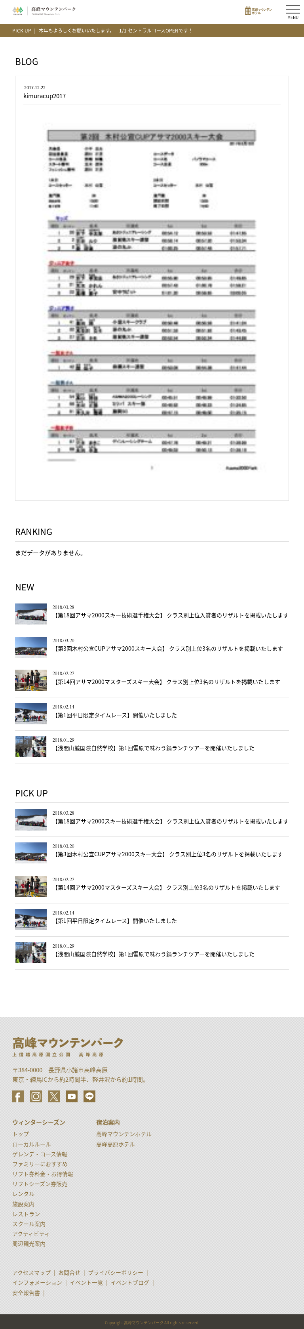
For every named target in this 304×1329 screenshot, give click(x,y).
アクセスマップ (31, 1272)
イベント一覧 (86, 1282)
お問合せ (69, 1272)
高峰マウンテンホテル (124, 1134)
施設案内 (23, 1204)
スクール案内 (29, 1224)
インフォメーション (37, 1282)
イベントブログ (129, 1282)
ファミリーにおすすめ (40, 1164)
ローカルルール (31, 1144)
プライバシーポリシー (115, 1272)
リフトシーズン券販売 (39, 1184)
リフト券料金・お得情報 (42, 1174)
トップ (20, 1134)
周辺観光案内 (29, 1243)
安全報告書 (26, 1293)
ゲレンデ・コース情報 (39, 1154)
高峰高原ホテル (115, 1144)
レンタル (23, 1193)
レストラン (26, 1214)
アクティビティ (31, 1233)
